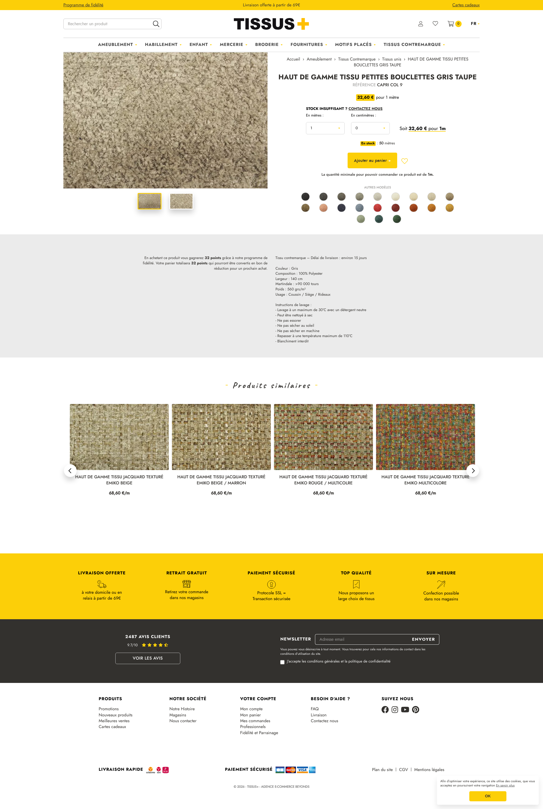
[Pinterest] (415, 710)
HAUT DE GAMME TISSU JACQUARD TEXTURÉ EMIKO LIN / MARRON (117, 480)
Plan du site (382, 770)
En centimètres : (363, 115)
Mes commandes (255, 721)
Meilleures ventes (114, 721)
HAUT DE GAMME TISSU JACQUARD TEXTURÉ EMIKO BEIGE (219, 480)
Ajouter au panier (372, 160)
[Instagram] (395, 710)
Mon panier (250, 715)
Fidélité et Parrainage (259, 733)
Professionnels (253, 727)
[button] (70, 470)
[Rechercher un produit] (112, 24)
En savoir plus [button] (505, 786)
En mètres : (315, 115)
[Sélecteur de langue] (475, 24)
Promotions (109, 709)
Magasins (177, 715)
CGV (403, 770)
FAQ (315, 709)
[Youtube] (405, 710)
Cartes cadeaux (112, 727)
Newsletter (295, 639)
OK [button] (488, 796)
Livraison (318, 715)
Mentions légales (429, 770)
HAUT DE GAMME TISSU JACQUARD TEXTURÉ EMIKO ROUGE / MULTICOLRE (423, 480)
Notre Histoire (182, 709)
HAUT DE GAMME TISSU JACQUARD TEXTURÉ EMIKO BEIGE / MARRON (321, 480)
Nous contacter (182, 721)
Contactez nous (324, 721)
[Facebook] (385, 710)
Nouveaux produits (115, 715)
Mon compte (251, 709)
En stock (368, 143)
